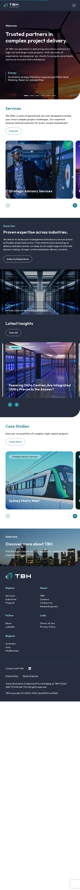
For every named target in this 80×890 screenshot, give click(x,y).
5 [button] (48, 95)
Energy (12, 72)
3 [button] (37, 95)
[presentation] (8, 205)
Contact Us (46, 602)
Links (43, 615)
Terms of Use (47, 623)
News (9, 623)
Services (10, 595)
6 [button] (54, 95)
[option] (40, 55)
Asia (8, 647)
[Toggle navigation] (74, 5)
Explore (10, 588)
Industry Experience (18, 259)
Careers (44, 599)
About (43, 588)
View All (13, 131)
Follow (9, 615)
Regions (10, 635)
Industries (11, 599)
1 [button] (26, 95)
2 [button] (32, 95)
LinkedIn (10, 626)
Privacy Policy (48, 626)
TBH (42, 595)
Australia (11, 643)
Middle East (12, 650)
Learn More (15, 441)
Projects (10, 602)
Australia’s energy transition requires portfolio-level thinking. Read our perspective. (38, 78)
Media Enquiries (49, 606)
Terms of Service (30, 676)
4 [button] (43, 95)
